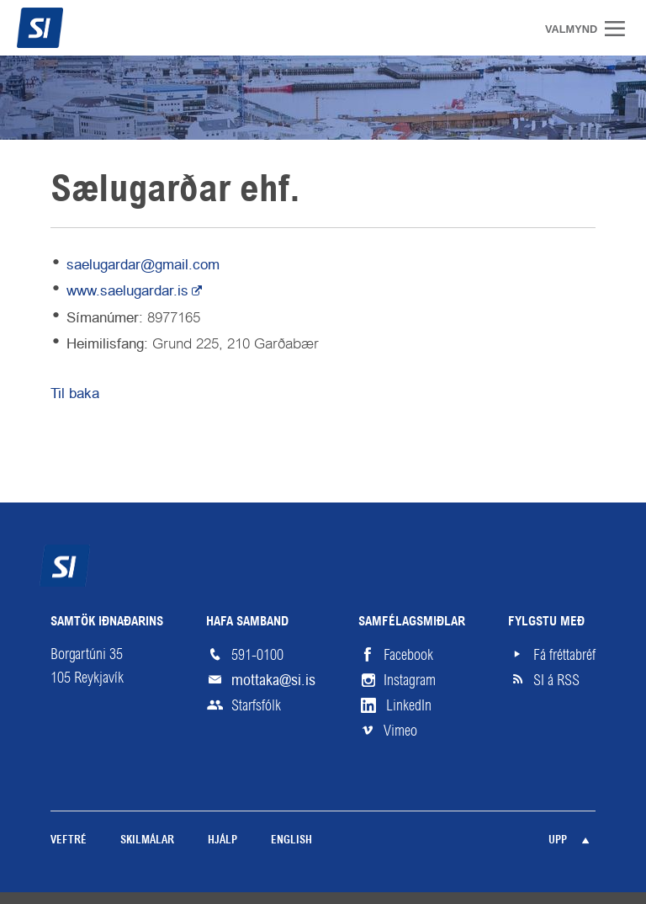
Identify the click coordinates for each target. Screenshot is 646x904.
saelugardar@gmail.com (143, 264)
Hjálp (222, 840)
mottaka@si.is (273, 680)
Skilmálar (147, 840)
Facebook (408, 654)
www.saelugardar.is (127, 290)
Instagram (410, 680)
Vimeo (400, 730)
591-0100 (257, 654)
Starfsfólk (256, 705)
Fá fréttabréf (564, 654)
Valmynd (621, 28)
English (291, 840)
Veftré (68, 840)
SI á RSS (556, 680)
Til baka (74, 393)
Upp (557, 840)
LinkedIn (409, 705)
